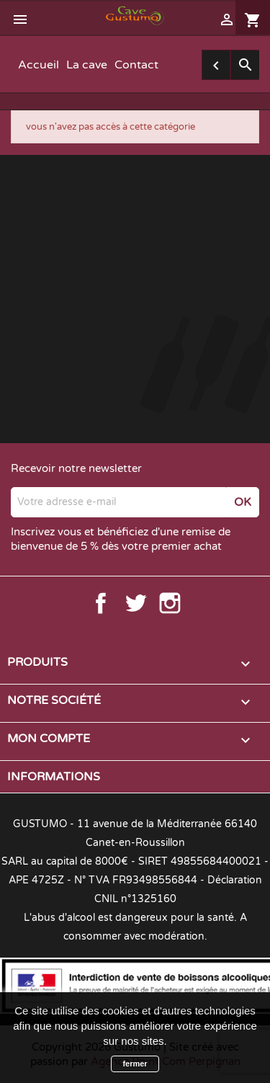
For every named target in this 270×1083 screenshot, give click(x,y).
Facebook (100, 603)
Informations (53, 777)
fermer (134, 1063)
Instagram (170, 603)
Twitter (135, 603)
